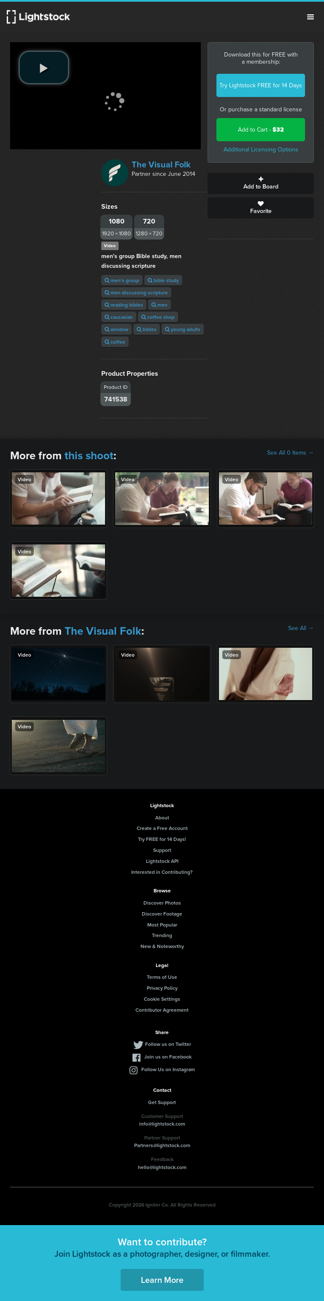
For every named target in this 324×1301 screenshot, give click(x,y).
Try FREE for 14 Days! (162, 839)
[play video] (44, 67)
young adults (182, 329)
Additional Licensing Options (261, 149)
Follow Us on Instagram (168, 1069)
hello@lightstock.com (162, 1167)
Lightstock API (162, 861)
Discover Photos (162, 902)
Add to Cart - (261, 129)
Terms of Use (162, 976)
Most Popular (162, 924)
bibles (147, 329)
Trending (162, 935)
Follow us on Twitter (168, 1044)
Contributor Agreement (162, 1009)
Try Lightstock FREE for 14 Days (260, 85)
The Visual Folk (161, 164)
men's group (122, 280)
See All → (301, 628)
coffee (115, 341)
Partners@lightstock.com (162, 1145)
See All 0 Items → (290, 453)
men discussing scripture (136, 292)
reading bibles (124, 304)
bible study (163, 280)
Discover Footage (162, 913)
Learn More (162, 1280)
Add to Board (261, 183)
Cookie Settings (162, 998)
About (162, 817)
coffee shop (158, 317)
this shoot (89, 455)
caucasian (119, 317)
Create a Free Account (162, 828)
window (116, 329)
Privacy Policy (162, 987)
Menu (310, 17)
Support (162, 850)
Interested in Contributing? (162, 871)
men (159, 304)
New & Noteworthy (162, 946)
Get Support (162, 1102)
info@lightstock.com (162, 1123)
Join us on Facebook (168, 1056)
